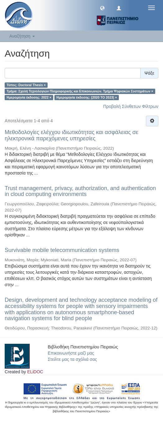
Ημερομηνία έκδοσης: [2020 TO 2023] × (87, 97)
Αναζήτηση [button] (22, 36)
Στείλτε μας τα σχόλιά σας (72, 359)
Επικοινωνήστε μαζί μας (71, 353)
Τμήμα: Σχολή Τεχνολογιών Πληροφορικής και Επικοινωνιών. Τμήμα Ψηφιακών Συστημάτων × (80, 91)
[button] (102, 7)
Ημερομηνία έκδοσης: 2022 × (29, 97)
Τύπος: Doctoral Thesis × (26, 85)
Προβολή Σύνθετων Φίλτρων (130, 106)
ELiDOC (35, 371)
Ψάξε (149, 73)
